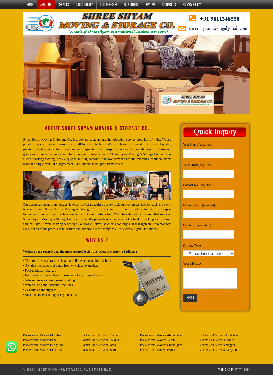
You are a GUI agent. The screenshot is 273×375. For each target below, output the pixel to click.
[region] (136, 74)
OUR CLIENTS (131, 4)
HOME (30, 4)
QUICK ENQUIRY (84, 4)
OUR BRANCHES (108, 4)
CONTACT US (169, 4)
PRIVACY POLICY (192, 4)
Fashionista (226, 369)
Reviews (150, 4)
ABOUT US (45, 4)
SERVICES (63, 4)
